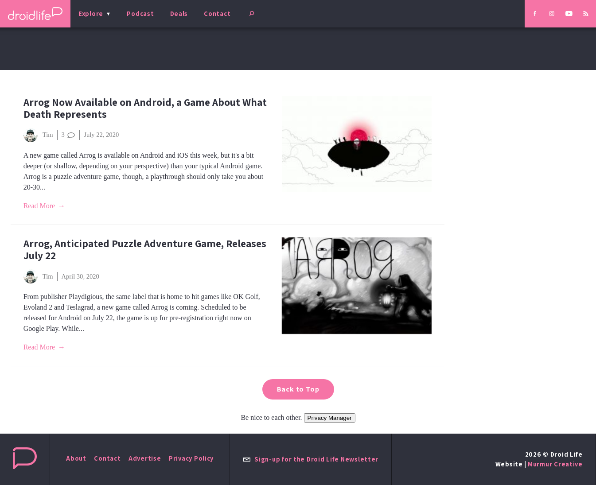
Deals (179, 13)
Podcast (140, 13)
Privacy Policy (191, 458)
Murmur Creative (555, 464)
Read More (39, 206)
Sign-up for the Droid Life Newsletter (310, 459)
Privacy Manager (330, 418)
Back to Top (298, 389)
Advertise (145, 458)
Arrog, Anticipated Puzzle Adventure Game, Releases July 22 (144, 249)
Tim (38, 135)
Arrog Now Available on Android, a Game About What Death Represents (145, 108)
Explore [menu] (90, 13)
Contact (217, 13)
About (76, 458)
